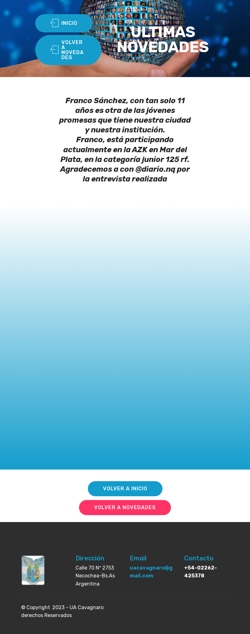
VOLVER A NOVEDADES (67, 49)
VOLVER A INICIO (125, 489)
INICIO (63, 23)
